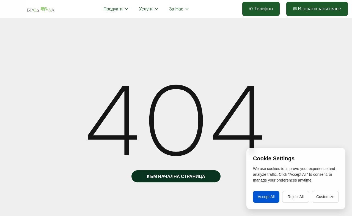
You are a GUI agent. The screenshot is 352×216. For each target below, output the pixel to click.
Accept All (266, 197)
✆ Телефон (261, 9)
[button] (149, 9)
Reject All (296, 197)
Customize (325, 197)
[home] (40, 9)
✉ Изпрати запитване (317, 9)
